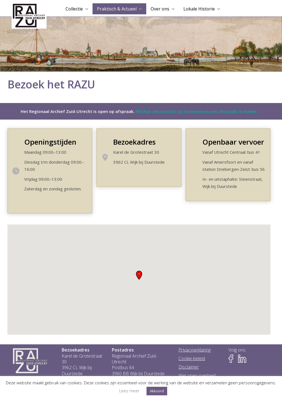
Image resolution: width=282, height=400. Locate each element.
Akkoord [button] (157, 390)
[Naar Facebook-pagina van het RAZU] (233, 358)
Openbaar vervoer (233, 142)
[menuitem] (77, 8)
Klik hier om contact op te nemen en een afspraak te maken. (196, 111)
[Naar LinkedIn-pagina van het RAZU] (242, 358)
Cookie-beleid (191, 358)
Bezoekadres (134, 142)
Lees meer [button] (129, 390)
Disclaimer (188, 367)
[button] (139, 275)
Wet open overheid (197, 376)
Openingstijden (50, 142)
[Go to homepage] (29, 16)
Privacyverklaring (194, 350)
